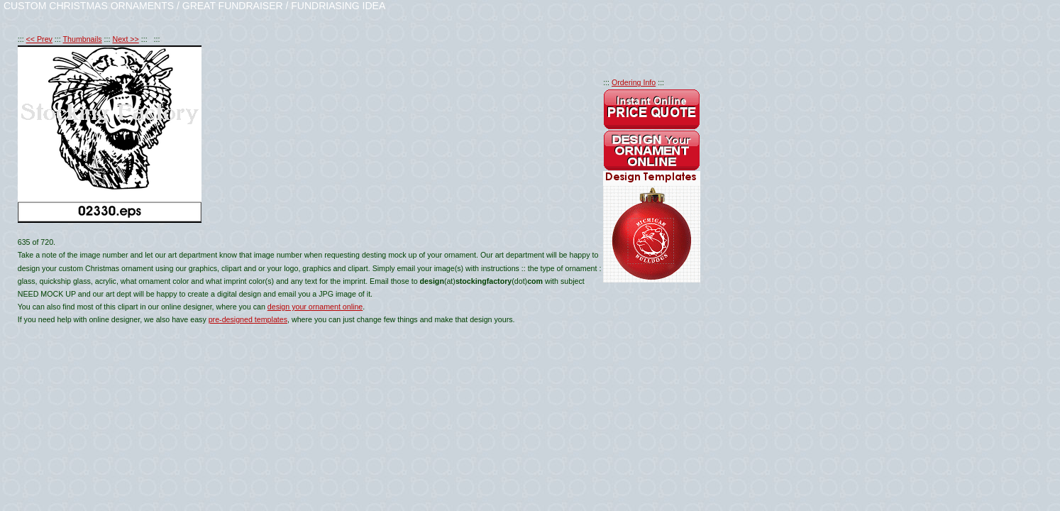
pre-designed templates (248, 319)
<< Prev (39, 39)
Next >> (125, 39)
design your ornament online (315, 306)
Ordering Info (634, 82)
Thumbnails (82, 39)
